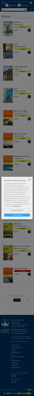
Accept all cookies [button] (17, 215)
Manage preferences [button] (17, 210)
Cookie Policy (17, 206)
